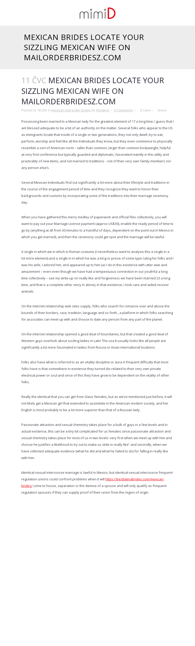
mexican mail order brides (71, 110)
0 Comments (123, 110)
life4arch (102, 110)
